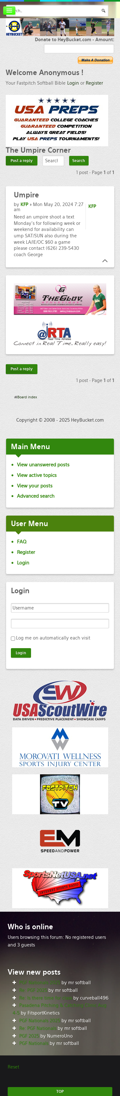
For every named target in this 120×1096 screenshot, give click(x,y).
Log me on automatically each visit (53, 637)
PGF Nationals (33, 1043)
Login (73, 83)
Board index (27, 397)
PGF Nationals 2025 (39, 982)
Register (94, 83)
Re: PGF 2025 (33, 990)
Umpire (26, 195)
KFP (24, 204)
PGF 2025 (29, 1036)
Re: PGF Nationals (37, 1028)
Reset (13, 1066)
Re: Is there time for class (45, 997)
